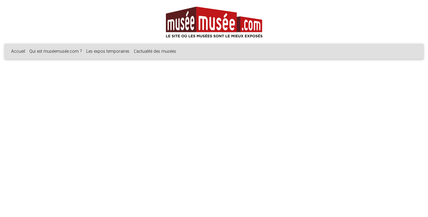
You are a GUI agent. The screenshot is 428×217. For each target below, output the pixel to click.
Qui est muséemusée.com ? (55, 51)
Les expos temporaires (107, 51)
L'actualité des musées (155, 51)
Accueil (18, 51)
